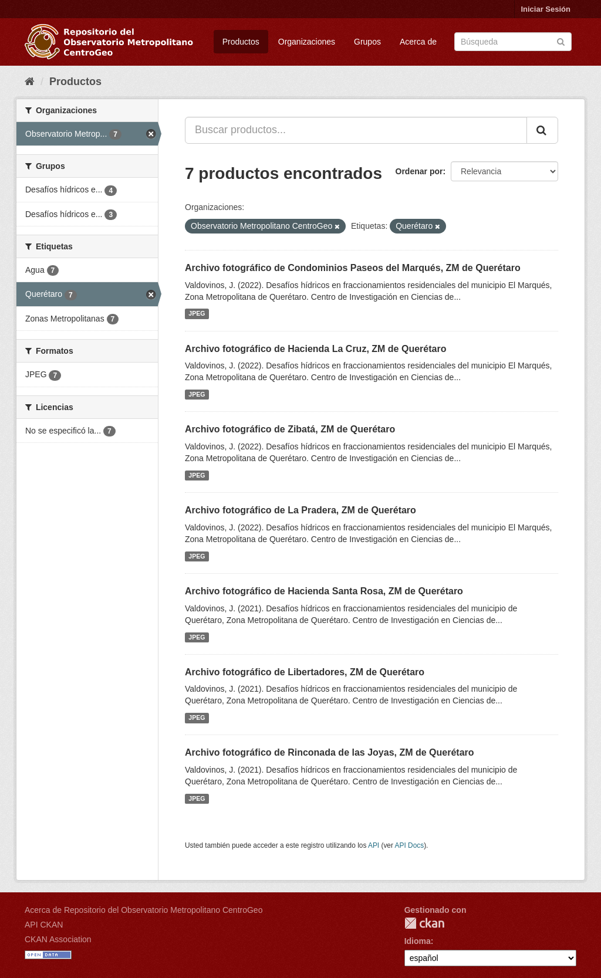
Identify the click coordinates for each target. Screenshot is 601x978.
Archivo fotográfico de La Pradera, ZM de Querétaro (300, 510)
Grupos (367, 41)
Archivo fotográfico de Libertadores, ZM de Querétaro (304, 672)
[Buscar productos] (513, 41)
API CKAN (44, 924)
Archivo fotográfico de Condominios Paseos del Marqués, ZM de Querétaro (353, 268)
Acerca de (418, 41)
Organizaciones (306, 41)
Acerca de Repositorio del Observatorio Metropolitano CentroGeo (143, 910)
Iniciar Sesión (545, 9)
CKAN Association (58, 939)
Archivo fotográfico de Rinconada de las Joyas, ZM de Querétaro (329, 752)
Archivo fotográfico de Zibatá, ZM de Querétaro (290, 429)
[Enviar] (561, 41)
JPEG (196, 313)
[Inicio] (30, 81)
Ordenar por (419, 171)
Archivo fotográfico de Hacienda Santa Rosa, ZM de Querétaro (324, 591)
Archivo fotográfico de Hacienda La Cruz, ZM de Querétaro (315, 349)
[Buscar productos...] (356, 130)
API (373, 845)
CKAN (424, 923)
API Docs (409, 845)
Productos (240, 41)
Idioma (417, 941)
